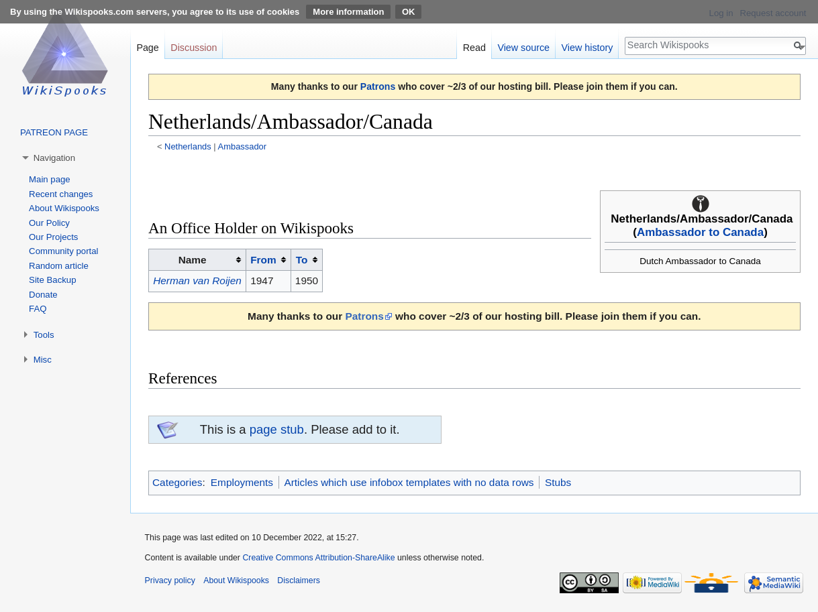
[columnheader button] (268, 260)
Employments (242, 482)
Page (147, 47)
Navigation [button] (54, 158)
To (302, 259)
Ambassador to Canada (700, 232)
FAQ (37, 309)
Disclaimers (298, 580)
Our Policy (49, 223)
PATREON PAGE (54, 132)
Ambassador (242, 146)
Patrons (377, 86)
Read (474, 47)
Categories (177, 482)
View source (523, 47)
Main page (49, 179)
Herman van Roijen (197, 280)
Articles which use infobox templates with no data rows (408, 482)
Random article (59, 266)
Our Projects (53, 237)
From (263, 259)
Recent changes (61, 194)
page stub (277, 429)
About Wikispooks (64, 208)
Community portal (63, 251)
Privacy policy (170, 580)
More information (348, 12)
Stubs (558, 482)
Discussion (193, 47)
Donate (43, 295)
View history (587, 47)
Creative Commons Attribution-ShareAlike (318, 557)
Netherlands (187, 146)
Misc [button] (43, 360)
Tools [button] (44, 335)
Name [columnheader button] (192, 259)
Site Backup (52, 280)
